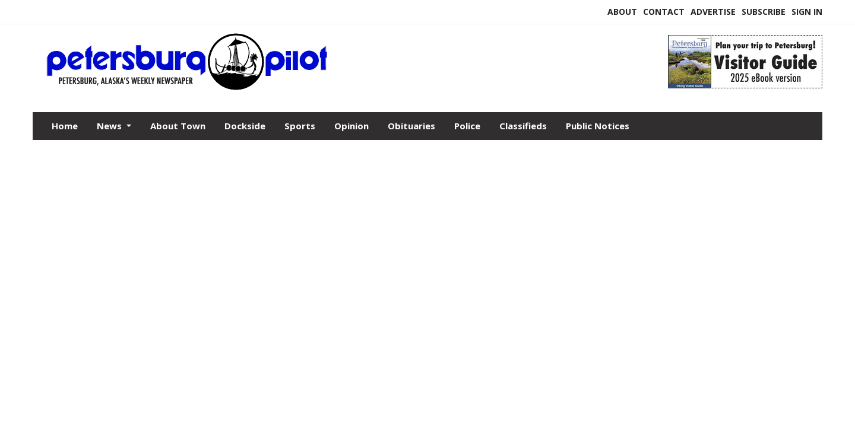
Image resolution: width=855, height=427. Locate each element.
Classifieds (523, 126)
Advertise (713, 11)
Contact (664, 11)
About (622, 11)
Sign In (806, 11)
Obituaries (411, 126)
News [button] (110, 126)
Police (467, 126)
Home (65, 126)
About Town (177, 126)
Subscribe (764, 11)
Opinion (351, 126)
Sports (299, 126)
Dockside (244, 126)
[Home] (326, 87)
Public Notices (597, 126)
